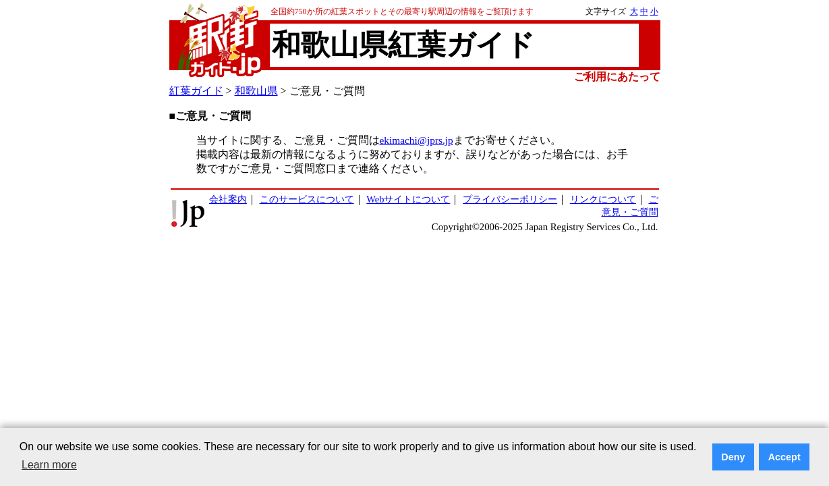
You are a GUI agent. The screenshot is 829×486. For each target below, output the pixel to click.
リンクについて (603, 199)
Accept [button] (784, 457)
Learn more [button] (49, 464)
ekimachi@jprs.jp (416, 140)
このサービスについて (307, 199)
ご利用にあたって (617, 76)
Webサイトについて (408, 199)
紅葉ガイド (196, 91)
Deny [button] (733, 457)
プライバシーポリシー (510, 199)
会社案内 (228, 199)
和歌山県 (256, 91)
